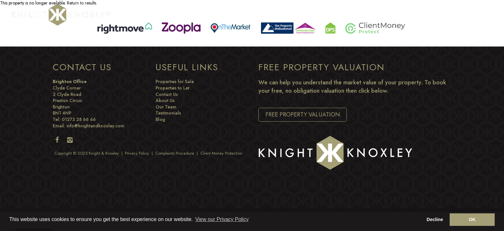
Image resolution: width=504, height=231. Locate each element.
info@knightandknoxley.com (95, 126)
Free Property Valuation (303, 114)
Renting (355, 14)
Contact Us (167, 94)
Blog (425, 14)
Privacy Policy (137, 153)
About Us (165, 100)
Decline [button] (435, 219)
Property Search (191, 14)
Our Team (166, 107)
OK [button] (472, 219)
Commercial (292, 14)
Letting (326, 14)
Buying (259, 14)
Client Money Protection (221, 153)
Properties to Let (172, 88)
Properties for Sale (175, 81)
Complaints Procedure (174, 153)
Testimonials (168, 113)
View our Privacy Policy (221, 219)
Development (392, 14)
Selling (232, 14)
